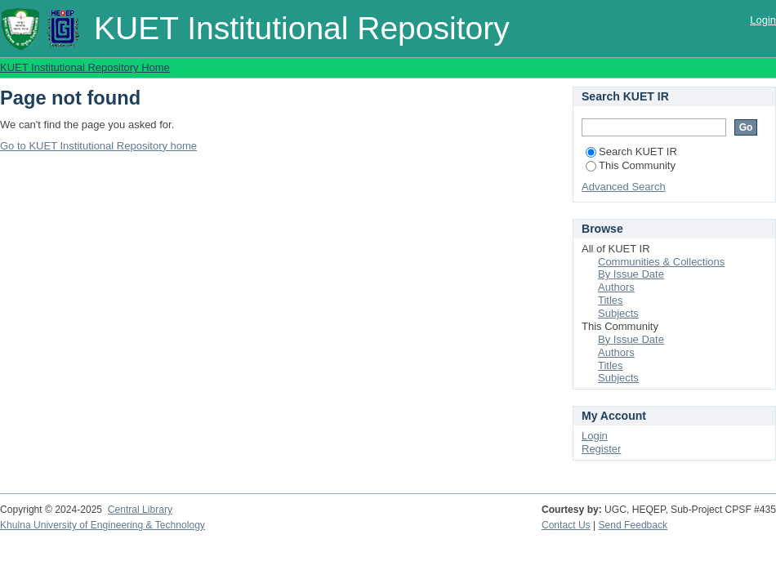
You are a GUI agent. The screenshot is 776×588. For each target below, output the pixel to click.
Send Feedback (633, 525)
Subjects (618, 313)
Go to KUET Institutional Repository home (98, 146)
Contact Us (566, 525)
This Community (631, 165)
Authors (616, 287)
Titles (610, 300)
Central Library (140, 509)
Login (763, 20)
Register (601, 449)
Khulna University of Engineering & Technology (102, 525)
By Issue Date (631, 274)
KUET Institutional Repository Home (85, 67)
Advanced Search (624, 186)
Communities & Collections (661, 262)
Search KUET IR (631, 151)
